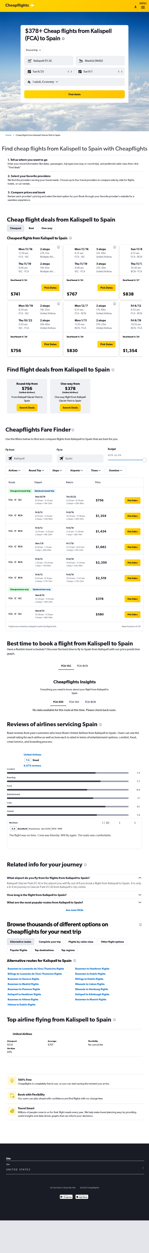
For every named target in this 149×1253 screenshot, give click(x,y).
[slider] (144, 460)
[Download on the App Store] (81, 1197)
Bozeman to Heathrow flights (92, 968)
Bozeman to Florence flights (24, 989)
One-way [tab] (47, 228)
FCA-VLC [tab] (66, 665)
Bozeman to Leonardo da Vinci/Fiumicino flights (36, 968)
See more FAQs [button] (74, 910)
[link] (27, 407)
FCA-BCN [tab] (82, 665)
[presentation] (63, 38)
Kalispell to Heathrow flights (24, 994)
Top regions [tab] (68, 950)
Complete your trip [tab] (50, 941)
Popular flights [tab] (18, 950)
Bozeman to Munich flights (90, 999)
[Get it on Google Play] (66, 1197)
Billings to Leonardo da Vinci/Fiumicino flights (35, 973)
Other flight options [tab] (112, 941)
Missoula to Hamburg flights (91, 989)
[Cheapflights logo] (17, 5)
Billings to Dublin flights (89, 978)
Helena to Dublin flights (21, 1004)
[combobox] (34, 50)
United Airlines (32, 754)
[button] (47, 71)
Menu (143, 6)
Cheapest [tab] (15, 228)
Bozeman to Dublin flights (90, 973)
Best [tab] (31, 228)
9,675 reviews (32, 765)
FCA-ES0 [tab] (58, 701)
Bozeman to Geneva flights (23, 978)
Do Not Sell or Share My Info (63, 1187)
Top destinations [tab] (44, 950)
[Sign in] (135, 7)
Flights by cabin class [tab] (80, 941)
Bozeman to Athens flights (23, 999)
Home (8, 135)
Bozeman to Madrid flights (23, 984)
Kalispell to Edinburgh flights (92, 994)
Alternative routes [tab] (20, 941)
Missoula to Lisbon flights (90, 984)
